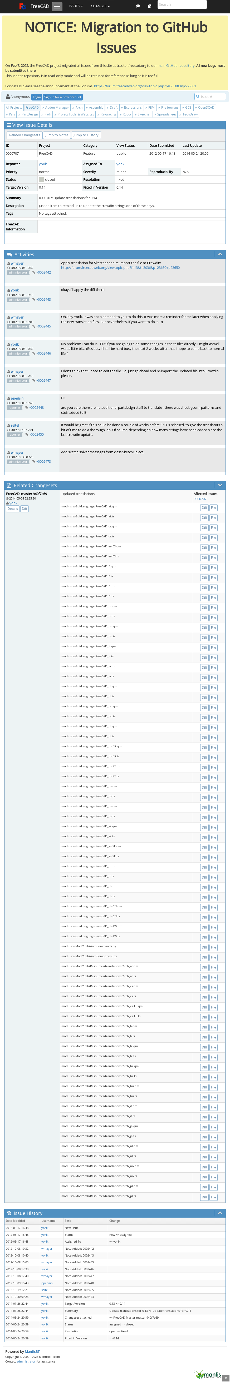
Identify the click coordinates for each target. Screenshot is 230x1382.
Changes (100, 6)
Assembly (94, 107)
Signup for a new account (62, 97)
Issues (76, 5)
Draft (112, 107)
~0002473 (43, 461)
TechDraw (188, 114)
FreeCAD (34, 7)
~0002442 (43, 272)
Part (10, 114)
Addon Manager (55, 107)
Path (46, 114)
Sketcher (143, 114)
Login (37, 97)
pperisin (17, 398)
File (213, 507)
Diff (24, 508)
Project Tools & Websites (74, 114)
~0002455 (36, 434)
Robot (125, 114)
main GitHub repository (176, 65)
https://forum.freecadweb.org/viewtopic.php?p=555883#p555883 (145, 86)
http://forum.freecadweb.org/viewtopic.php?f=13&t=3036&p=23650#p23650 (120, 267)
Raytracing (106, 114)
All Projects (14, 107)
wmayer (17, 263)
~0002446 (43, 353)
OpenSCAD (204, 107)
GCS (187, 107)
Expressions (131, 107)
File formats (168, 107)
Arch (77, 107)
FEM (150, 107)
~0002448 (36, 407)
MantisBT (32, 1351)
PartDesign (28, 114)
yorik (43, 164)
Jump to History (86, 135)
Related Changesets (24, 135)
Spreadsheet (165, 114)
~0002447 (43, 380)
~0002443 (43, 299)
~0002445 (43, 326)
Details (13, 508)
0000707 (200, 498)
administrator (26, 1361)
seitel (15, 425)
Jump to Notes (57, 135)
